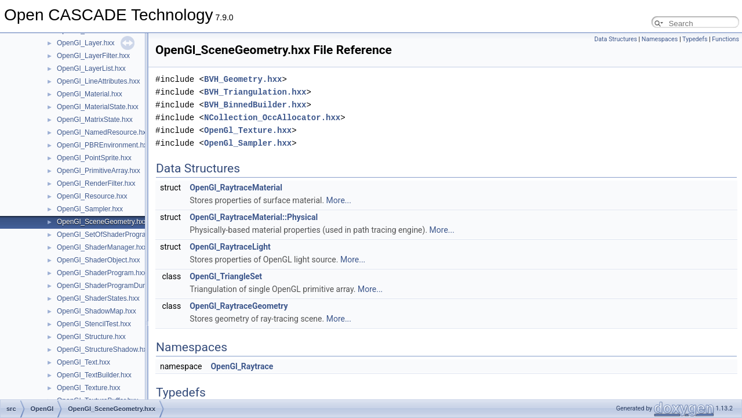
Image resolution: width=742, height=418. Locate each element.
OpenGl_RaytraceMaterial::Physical (254, 217)
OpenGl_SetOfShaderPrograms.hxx (112, 234)
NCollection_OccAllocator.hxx (272, 117)
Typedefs (695, 39)
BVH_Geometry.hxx (243, 79)
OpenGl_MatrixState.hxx (95, 120)
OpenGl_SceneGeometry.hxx (102, 222)
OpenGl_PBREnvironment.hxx (104, 145)
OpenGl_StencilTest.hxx (94, 324)
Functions (725, 39)
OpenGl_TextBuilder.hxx (94, 375)
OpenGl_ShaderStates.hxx (98, 298)
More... (338, 200)
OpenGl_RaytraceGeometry (239, 306)
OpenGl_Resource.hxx (92, 196)
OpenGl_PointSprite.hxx (94, 158)
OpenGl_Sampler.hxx (90, 209)
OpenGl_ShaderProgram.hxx (102, 273)
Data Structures (615, 39)
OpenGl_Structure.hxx (91, 337)
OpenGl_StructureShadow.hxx (103, 349)
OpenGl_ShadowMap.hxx (96, 311)
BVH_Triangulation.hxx (255, 92)
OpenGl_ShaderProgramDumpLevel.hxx (119, 286)
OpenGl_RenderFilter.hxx (96, 183)
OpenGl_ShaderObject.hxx (98, 260)
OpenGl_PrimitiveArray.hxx (98, 171)
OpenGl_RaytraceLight (230, 246)
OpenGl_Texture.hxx (88, 388)
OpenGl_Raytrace (241, 366)
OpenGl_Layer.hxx (85, 43)
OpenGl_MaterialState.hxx (98, 107)
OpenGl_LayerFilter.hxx (93, 56)
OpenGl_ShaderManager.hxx (102, 247)
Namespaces (660, 39)
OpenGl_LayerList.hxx (91, 68)
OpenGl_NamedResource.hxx (103, 132)
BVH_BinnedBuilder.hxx (255, 104)
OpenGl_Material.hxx (89, 94)
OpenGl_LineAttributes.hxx (98, 81)
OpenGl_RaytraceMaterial (236, 187)
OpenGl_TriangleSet (226, 276)
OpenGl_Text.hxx (83, 362)
